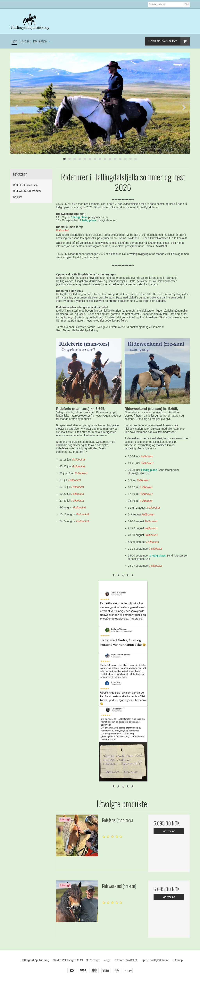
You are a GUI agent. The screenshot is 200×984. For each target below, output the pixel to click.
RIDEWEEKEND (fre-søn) (27, 191)
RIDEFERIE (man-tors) (25, 185)
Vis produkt (169, 831)
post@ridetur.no (149, 207)
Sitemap (178, 960)
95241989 (131, 960)
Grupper (17, 197)
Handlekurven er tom (169, 41)
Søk (187, 4)
